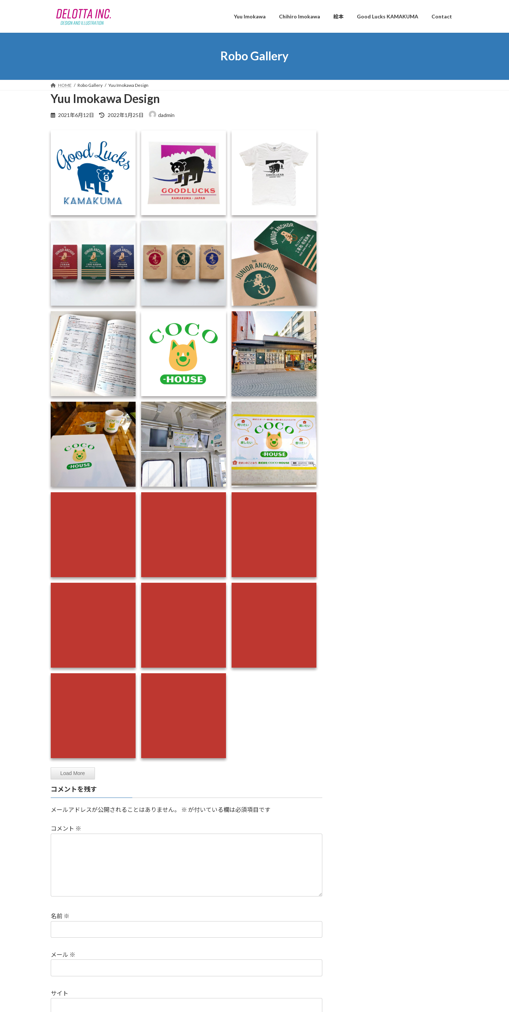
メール (63, 966)
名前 (60, 927)
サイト (59, 1004)
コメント (66, 828)
